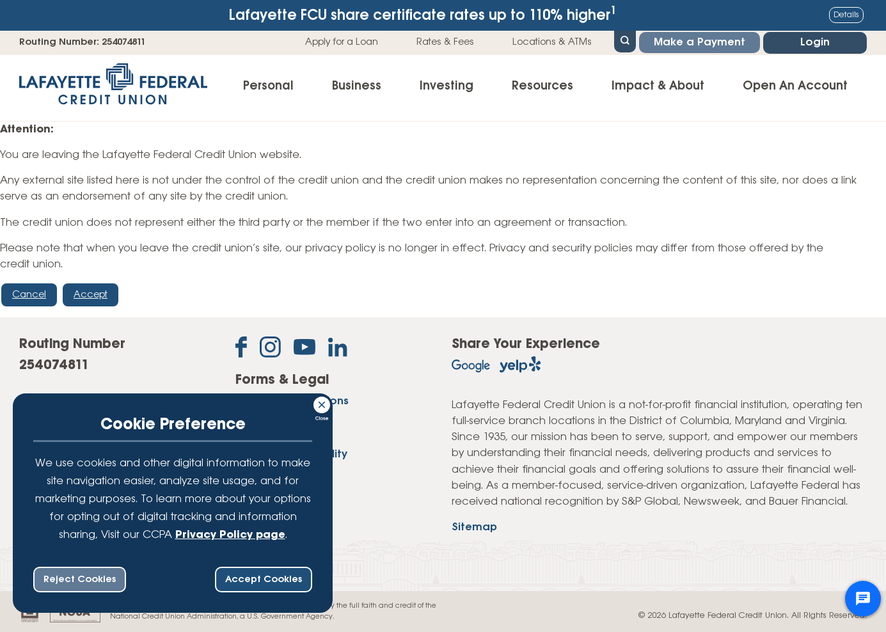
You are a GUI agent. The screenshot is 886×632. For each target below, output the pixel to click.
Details (846, 15)
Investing (446, 86)
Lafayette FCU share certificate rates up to (423, 14)
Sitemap (474, 527)
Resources (542, 86)
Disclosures (265, 419)
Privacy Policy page (230, 535)
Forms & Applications (292, 401)
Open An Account (795, 86)
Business (356, 86)
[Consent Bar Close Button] (322, 403)
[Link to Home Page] (113, 88)
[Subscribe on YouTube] (304, 349)
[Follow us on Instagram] (270, 349)
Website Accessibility (291, 454)
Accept (90, 295)
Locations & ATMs (552, 42)
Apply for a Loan (341, 42)
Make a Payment (699, 42)
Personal (268, 86)
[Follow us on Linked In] (337, 350)
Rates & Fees (445, 42)
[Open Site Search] (625, 40)
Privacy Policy (272, 437)
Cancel (29, 295)
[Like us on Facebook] (241, 349)
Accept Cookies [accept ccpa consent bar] (263, 579)
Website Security (279, 472)
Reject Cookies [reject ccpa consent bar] (80, 579)
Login (815, 42)
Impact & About (658, 86)
